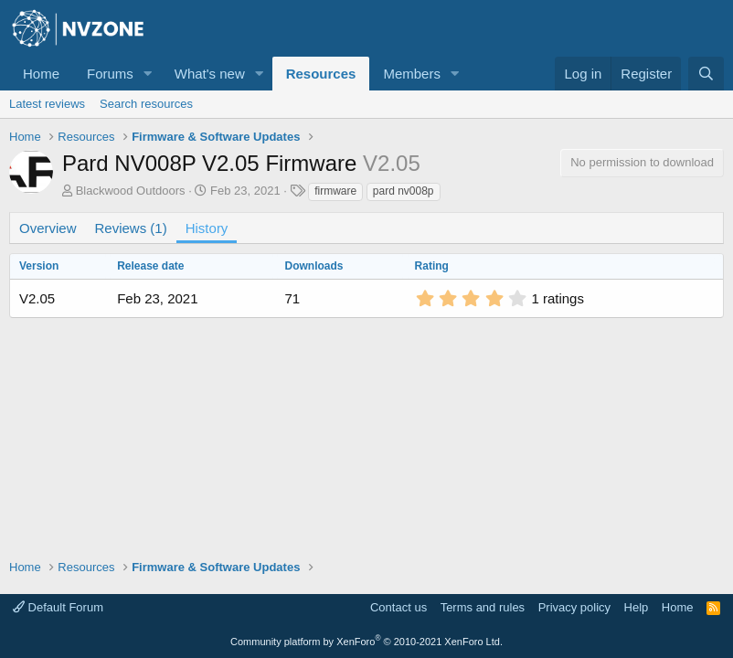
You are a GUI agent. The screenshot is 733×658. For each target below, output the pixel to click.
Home (41, 73)
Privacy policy (574, 607)
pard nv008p (403, 191)
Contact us (398, 607)
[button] (148, 73)
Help (636, 607)
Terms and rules (483, 607)
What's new (210, 73)
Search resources (146, 104)
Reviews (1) (131, 228)
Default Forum (58, 607)
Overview (48, 228)
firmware (335, 191)
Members (412, 73)
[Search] (706, 73)
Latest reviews (47, 104)
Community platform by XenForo (366, 641)
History (207, 228)
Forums (110, 73)
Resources (321, 73)
